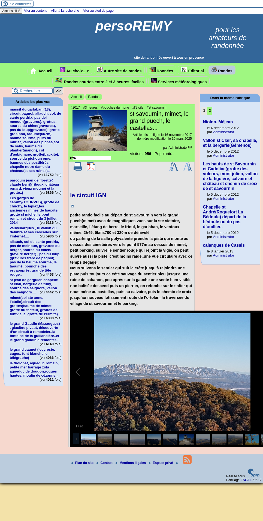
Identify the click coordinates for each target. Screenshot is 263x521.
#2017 (75, 107)
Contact (104, 463)
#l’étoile (138, 107)
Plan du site (83, 463)
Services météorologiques (179, 81)
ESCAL (246, 480)
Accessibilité (11, 11)
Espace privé (161, 463)
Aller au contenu (35, 11)
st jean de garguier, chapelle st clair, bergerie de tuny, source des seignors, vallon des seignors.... (34, 286)
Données (161, 70)
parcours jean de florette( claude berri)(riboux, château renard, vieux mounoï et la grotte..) (34, 186)
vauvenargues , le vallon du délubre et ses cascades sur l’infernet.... (34, 232)
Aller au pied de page (98, 11)
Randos (221, 70)
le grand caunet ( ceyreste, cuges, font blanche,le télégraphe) (32, 353)
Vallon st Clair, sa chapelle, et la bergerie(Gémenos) (230, 143)
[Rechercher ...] (32, 91)
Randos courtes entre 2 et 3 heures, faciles (99, 81)
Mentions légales (131, 463)
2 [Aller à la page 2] (210, 110)
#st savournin (156, 107)
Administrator (178, 148)
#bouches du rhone (115, 107)
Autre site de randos (119, 70)
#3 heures (90, 107)
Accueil (41, 71)
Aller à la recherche (65, 11)
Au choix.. (74, 70)
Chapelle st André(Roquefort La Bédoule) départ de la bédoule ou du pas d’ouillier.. (224, 217)
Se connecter (20, 4)
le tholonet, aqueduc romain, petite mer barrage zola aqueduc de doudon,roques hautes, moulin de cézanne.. (34, 369)
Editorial (192, 70)
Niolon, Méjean (218, 122)
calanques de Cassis (223, 245)
